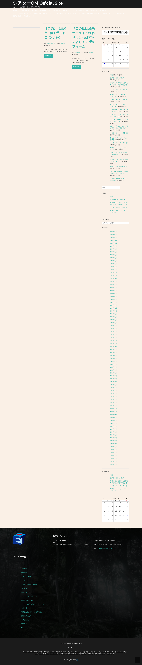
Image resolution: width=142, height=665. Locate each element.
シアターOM (24, 10)
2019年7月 (113, 452)
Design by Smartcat (71, 660)
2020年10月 (114, 414)
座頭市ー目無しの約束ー (117, 78)
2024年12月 (114, 272)
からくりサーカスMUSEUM (118, 166)
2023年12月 (114, 308)
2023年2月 (113, 334)
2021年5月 (113, 393)
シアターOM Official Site (38, 3)
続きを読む (48, 58)
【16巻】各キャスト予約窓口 (119, 99)
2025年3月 (113, 264)
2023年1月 (113, 337)
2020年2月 (113, 432)
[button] (33, 16)
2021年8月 (113, 385)
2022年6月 (113, 358)
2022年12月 (114, 340)
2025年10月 (114, 243)
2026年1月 (113, 237)
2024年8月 (113, 284)
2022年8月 (113, 352)
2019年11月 (114, 441)
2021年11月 (114, 379)
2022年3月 (113, 367)
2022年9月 (113, 349)
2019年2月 (113, 458)
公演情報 (34, 10)
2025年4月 (113, 261)
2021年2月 (113, 402)
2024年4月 (113, 296)
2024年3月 (113, 299)
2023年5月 (113, 326)
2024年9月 (113, 281)
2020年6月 (113, 423)
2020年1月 (113, 435)
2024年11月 (114, 275)
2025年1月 (113, 269)
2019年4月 (113, 455)
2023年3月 (113, 331)
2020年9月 (113, 417)
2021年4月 (113, 396)
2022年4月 (113, 364)
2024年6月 (113, 290)
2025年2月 (113, 267)
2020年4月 (113, 429)
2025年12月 (114, 240)
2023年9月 (113, 314)
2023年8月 (113, 317)
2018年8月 (113, 464)
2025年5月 (113, 258)
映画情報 (43, 10)
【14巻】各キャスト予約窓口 (119, 143)
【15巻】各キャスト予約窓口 (119, 133)
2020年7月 (113, 420)
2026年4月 (113, 231)
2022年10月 (114, 346)
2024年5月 (113, 293)
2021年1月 (113, 405)
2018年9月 (113, 461)
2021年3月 (113, 399)
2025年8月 (113, 249)
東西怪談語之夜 (118, 13)
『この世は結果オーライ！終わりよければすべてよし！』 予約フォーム (83, 40)
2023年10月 (114, 311)
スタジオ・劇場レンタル (80, 10)
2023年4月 (113, 328)
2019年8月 (113, 450)
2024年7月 (113, 287)
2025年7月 (113, 252)
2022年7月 (113, 355)
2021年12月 (114, 376)
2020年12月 (114, 408)
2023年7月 (113, 320)
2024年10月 (114, 278)
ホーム (15, 10)
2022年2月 (113, 370)
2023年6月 (113, 323)
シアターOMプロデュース (22, 13)
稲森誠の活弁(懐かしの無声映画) (99, 13)
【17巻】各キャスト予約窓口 (119, 90)
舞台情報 (103, 10)
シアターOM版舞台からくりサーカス (63, 13)
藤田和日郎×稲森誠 (40, 13)
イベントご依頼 (54, 10)
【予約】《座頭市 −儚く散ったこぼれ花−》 (55, 35)
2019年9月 (113, 447)
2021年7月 (113, 388)
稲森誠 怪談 (17, 16)
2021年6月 (113, 390)
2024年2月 (113, 302)
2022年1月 (113, 373)
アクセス (66, 10)
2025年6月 (113, 255)
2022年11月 (114, 343)
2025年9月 (113, 246)
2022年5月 (113, 361)
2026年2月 (113, 234)
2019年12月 (114, 438)
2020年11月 (114, 411)
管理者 (63, 45)
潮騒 (111, 75)
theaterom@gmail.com (105, 548)
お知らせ (94, 10)
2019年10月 (114, 444)
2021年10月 (114, 382)
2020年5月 (113, 426)
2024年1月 (113, 305)
